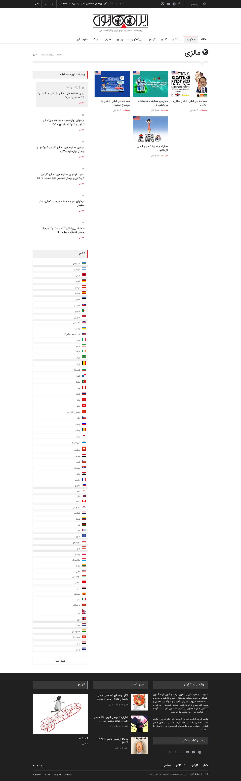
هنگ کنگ (79, 637)
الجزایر (80, 311)
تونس (81, 406)
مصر (81, 588)
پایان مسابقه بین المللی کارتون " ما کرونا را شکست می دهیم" (61, 95)
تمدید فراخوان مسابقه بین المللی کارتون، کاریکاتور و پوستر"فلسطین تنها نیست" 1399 (60, 176)
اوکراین (80, 329)
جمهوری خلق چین (76, 412)
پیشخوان (136, 39)
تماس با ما (37, 774)
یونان (81, 649)
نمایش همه (60, 661)
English (68, 774)
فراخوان (190, 39)
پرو (82, 388)
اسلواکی (80, 305)
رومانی (80, 430)
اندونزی (80, 317)
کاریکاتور (181, 765)
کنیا (82, 525)
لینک (95, 39)
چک (81, 418)
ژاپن (81, 436)
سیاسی (85, 744)
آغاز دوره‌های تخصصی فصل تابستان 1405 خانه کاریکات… (111, 697)
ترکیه (81, 400)
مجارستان (79, 576)
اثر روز (152, 39)
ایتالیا (81, 340)
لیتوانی (80, 566)
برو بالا (41, 766)
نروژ (81, 619)
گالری (164, 39)
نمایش (82, 102)
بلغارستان (79, 370)
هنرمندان (82, 39)
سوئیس (80, 449)
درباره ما (57, 774)
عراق (81, 474)
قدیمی (107, 39)
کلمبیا (81, 519)
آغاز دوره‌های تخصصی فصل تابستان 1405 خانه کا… (83, 4)
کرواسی (80, 513)
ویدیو (119, 39)
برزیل (81, 357)
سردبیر (47, 774)
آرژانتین (80, 269)
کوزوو (81, 536)
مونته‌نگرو (79, 605)
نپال (81, 612)
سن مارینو (79, 442)
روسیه (80, 424)
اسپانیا (80, 293)
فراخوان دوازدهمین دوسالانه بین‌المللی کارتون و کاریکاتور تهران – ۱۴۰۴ (64, 122)
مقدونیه (80, 594)
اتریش (80, 287)
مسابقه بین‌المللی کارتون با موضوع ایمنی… (115, 103)
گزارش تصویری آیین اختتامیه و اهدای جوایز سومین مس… (111, 719)
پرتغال (80, 382)
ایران (81, 346)
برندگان (176, 39)
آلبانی (81, 275)
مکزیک (80, 599)
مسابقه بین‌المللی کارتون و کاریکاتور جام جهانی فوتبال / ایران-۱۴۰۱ (63, 230)
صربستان (79, 468)
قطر (81, 496)
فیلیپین (80, 485)
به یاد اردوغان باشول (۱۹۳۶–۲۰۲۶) (112, 741)
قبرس (81, 491)
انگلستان (79, 323)
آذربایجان (79, 263)
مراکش (80, 582)
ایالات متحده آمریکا (75, 334)
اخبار (126, 704)
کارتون (194, 765)
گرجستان (79, 542)
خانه (203, 39)
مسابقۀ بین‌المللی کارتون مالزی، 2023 (190, 103)
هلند (81, 625)
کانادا (81, 501)
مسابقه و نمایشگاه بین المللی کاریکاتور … (152, 148)
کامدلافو (83, 738)
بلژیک (80, 363)
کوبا (82, 530)
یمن (81, 643)
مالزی (81, 571)
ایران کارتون (193, 774)
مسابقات (203, 110)
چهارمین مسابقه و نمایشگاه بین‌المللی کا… (153, 103)
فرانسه (80, 480)
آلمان (81, 281)
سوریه (80, 456)
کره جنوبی (79, 507)
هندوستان (79, 631)
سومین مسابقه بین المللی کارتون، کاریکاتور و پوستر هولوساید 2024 (60, 149)
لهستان (80, 554)
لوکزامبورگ (79, 560)
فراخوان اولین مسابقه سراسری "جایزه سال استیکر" (62, 203)
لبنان (81, 548)
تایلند (81, 394)
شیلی (81, 462)
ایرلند (81, 351)
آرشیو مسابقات (47, 54)
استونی (80, 299)
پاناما (81, 376)
